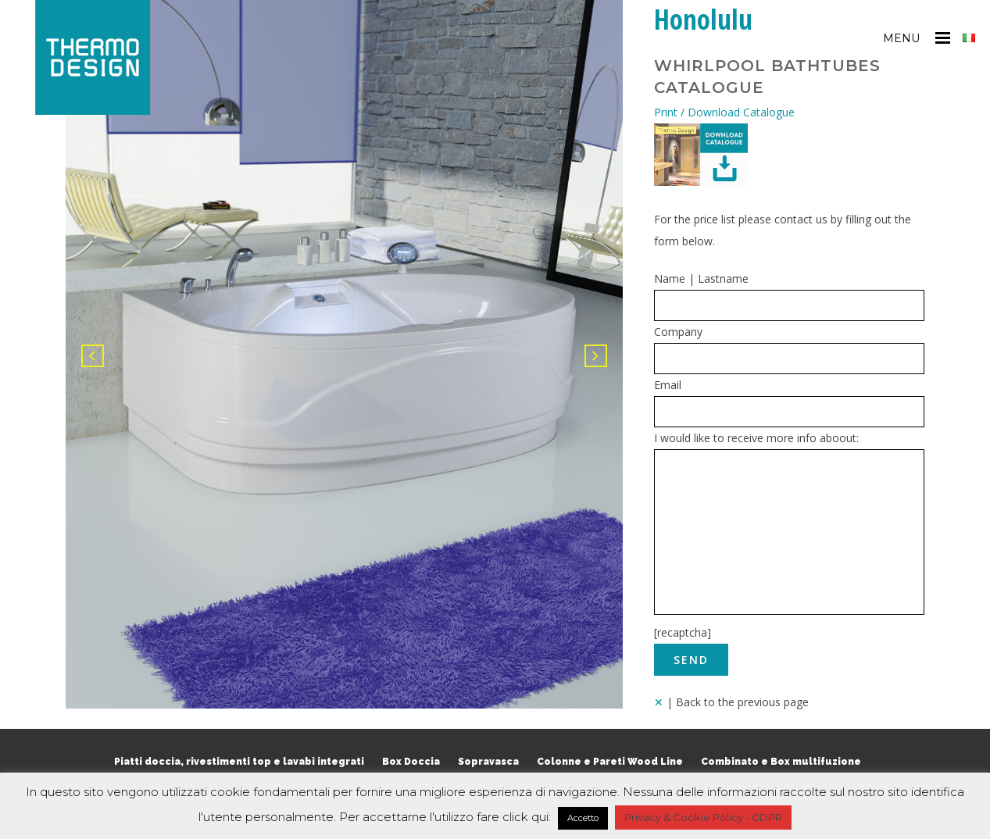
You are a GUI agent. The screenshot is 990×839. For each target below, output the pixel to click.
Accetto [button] (583, 817)
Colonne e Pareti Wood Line (610, 761)
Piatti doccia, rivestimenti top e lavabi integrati (239, 761)
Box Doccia (411, 761)
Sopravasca (488, 761)
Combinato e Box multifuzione (781, 761)
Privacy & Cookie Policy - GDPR (703, 817)
